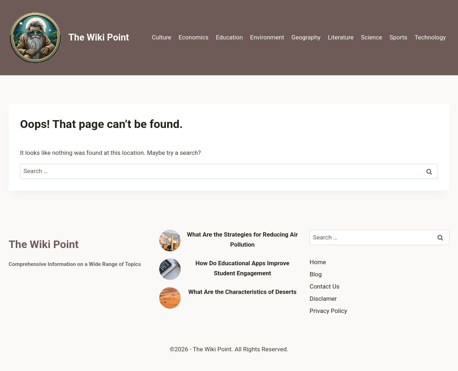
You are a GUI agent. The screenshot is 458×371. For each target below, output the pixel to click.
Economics (194, 37)
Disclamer (323, 298)
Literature (341, 37)
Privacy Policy (328, 310)
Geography (305, 37)
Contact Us (324, 286)
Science (371, 37)
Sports (398, 37)
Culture (161, 37)
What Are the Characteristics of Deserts (242, 291)
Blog (316, 274)
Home (318, 262)
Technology (430, 37)
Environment (267, 37)
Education (229, 37)
